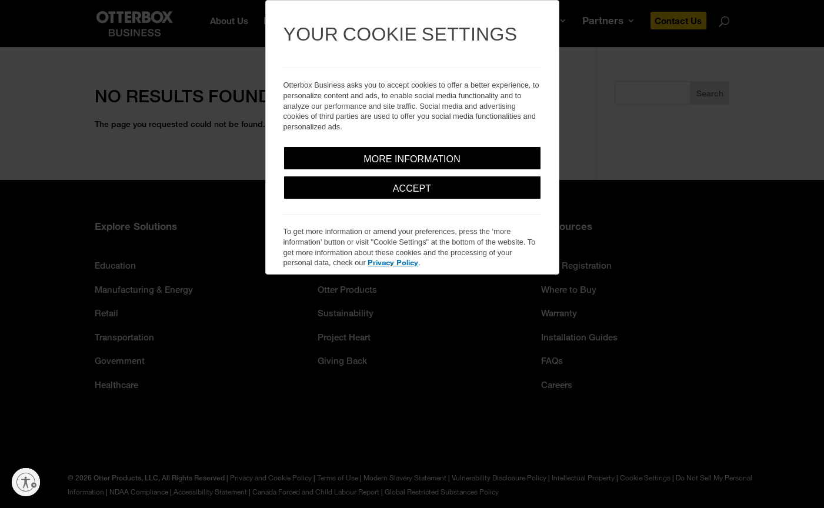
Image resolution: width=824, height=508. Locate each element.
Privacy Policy (393, 262)
